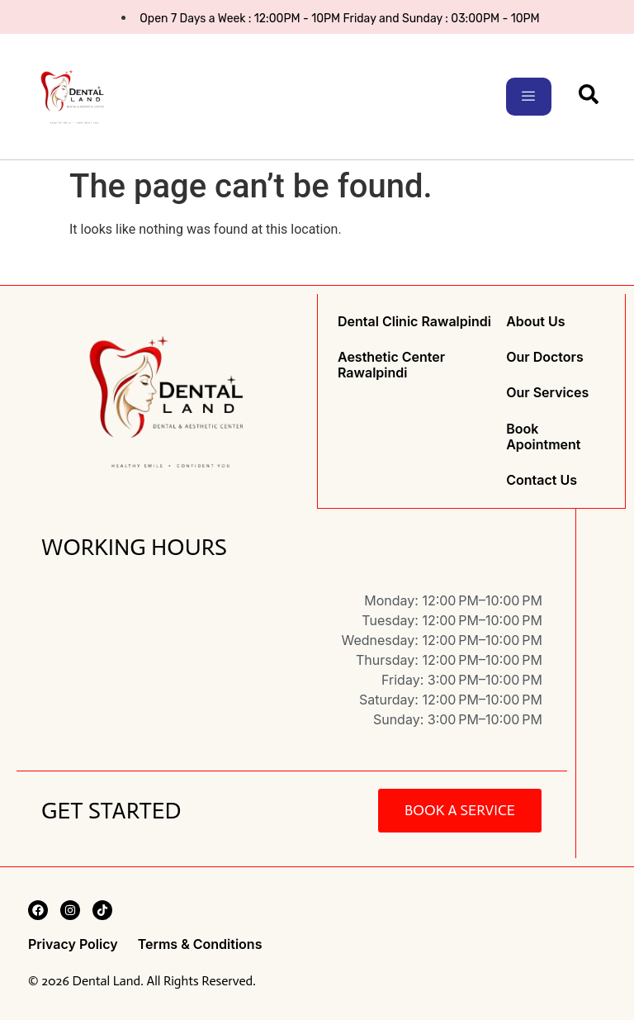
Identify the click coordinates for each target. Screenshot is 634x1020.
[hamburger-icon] (528, 97)
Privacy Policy (73, 943)
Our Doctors (544, 357)
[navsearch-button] (588, 99)
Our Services (547, 393)
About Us (535, 322)
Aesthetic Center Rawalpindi (391, 365)
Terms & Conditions (200, 943)
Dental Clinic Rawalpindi (414, 322)
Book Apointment (543, 436)
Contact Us (541, 479)
